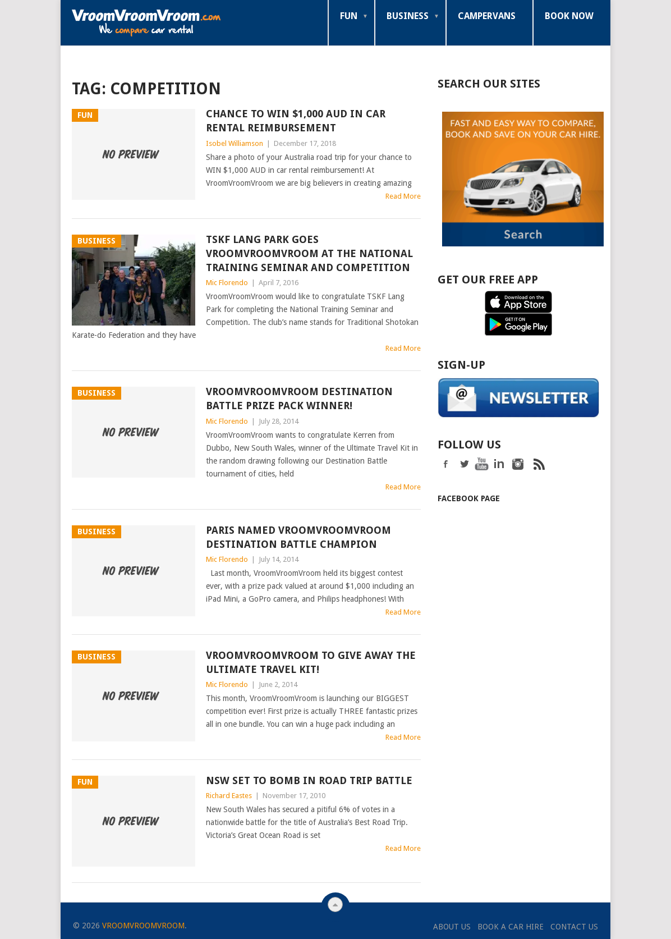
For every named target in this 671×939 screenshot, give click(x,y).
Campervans (487, 16)
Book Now (569, 16)
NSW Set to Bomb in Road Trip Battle (309, 780)
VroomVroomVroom (143, 925)
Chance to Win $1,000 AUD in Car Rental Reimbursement (295, 121)
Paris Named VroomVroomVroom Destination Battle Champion (298, 537)
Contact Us (574, 926)
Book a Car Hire (510, 926)
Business (408, 16)
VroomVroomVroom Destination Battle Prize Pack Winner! (299, 398)
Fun (348, 16)
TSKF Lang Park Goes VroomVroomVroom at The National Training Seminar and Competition (309, 253)
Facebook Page (469, 497)
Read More (403, 196)
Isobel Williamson (234, 143)
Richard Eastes (229, 795)
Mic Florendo (227, 282)
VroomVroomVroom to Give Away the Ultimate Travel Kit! (311, 662)
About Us (452, 926)
